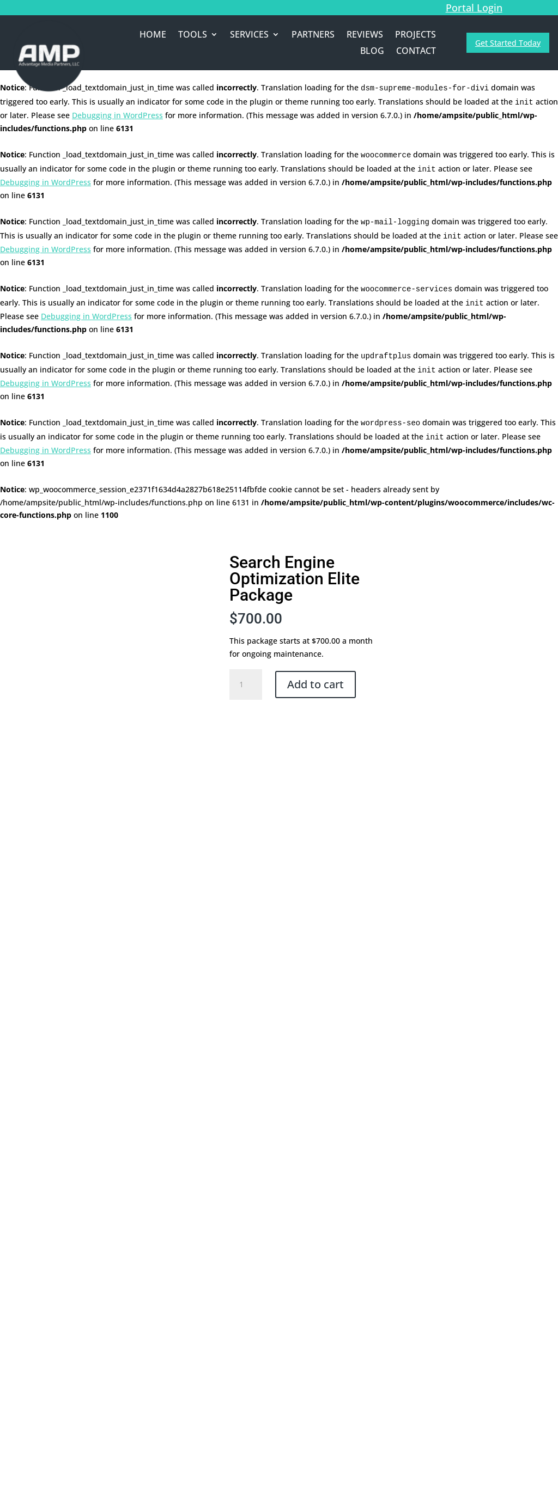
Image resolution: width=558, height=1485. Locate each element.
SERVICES (249, 35)
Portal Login (474, 7)
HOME (153, 35)
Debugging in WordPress (117, 115)
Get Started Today (508, 43)
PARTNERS (313, 35)
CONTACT (416, 52)
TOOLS (192, 35)
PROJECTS (415, 35)
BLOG (372, 52)
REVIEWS (365, 35)
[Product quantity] (245, 684)
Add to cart (315, 684)
